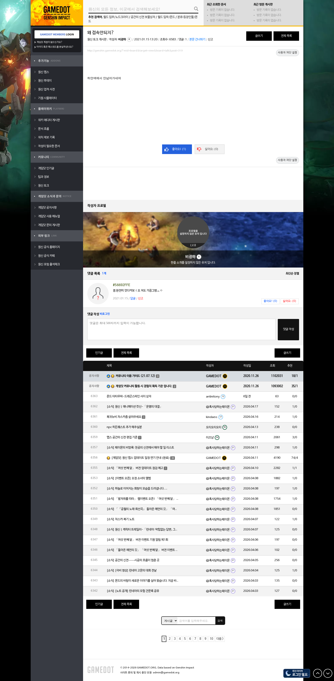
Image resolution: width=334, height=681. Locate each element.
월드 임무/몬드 (166, 17)
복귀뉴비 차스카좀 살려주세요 (124, 417)
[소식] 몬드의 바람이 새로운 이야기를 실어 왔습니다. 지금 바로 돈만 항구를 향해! (143, 580)
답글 (132, 298)
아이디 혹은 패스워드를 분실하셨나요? (55, 47)
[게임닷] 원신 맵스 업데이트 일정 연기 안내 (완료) (140, 458)
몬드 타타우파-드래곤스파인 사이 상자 (129, 396)
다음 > (219, 638)
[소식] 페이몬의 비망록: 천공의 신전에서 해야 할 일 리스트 (140, 447)
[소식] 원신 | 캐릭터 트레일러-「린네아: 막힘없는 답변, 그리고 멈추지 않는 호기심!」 (143, 529)
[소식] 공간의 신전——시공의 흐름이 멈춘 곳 (133, 560)
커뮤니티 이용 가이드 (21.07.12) (135, 376)
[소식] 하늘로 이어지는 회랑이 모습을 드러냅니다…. (137, 488)
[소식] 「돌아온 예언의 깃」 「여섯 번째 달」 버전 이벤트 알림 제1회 (143, 550)
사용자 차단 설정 (287, 52)
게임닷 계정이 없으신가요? (49, 42)
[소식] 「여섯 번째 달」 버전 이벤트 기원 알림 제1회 (137, 539)
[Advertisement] (193, 65)
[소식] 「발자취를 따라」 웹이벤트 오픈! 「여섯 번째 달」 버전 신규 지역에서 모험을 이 (143, 499)
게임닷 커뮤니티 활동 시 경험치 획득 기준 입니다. (144, 386)
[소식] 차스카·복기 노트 (120, 519)
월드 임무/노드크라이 (115, 17)
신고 (210, 39)
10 (211, 638)
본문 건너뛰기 (197, 39)
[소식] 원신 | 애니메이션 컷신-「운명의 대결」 (135, 406)
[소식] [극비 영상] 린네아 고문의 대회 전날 (132, 570)
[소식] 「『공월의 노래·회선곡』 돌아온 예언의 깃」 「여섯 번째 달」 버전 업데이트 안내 (143, 509)
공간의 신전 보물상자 (143, 17)
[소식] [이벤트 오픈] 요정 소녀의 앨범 (129, 478)
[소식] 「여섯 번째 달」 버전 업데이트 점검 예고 (135, 468)
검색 (220, 620)
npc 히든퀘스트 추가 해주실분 (124, 427)
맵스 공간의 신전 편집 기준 (122, 437)
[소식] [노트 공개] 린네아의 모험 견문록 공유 (133, 591)
